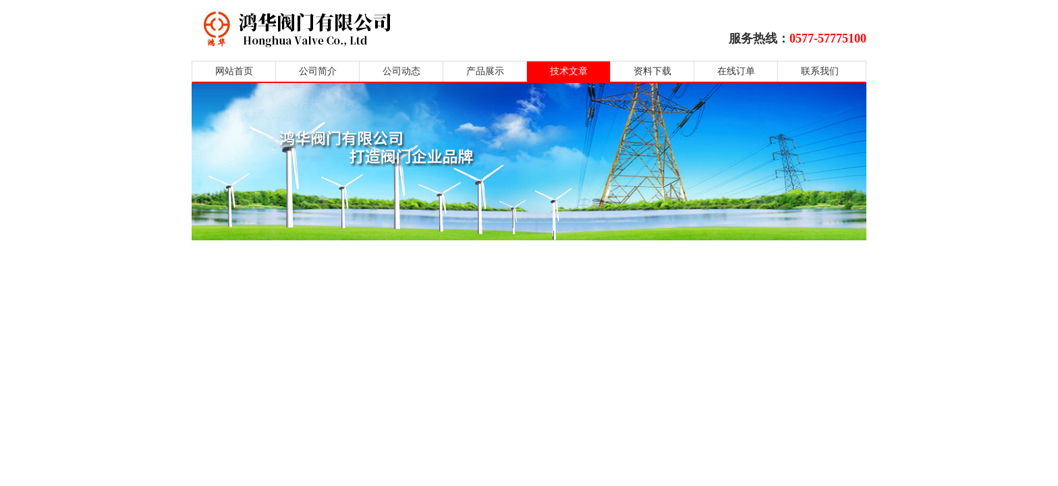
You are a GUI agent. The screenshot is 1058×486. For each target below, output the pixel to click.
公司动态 (401, 71)
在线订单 (736, 71)
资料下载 (652, 71)
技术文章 (569, 71)
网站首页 (234, 71)
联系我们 (820, 71)
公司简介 (318, 71)
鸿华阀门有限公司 (382, 28)
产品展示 (485, 71)
